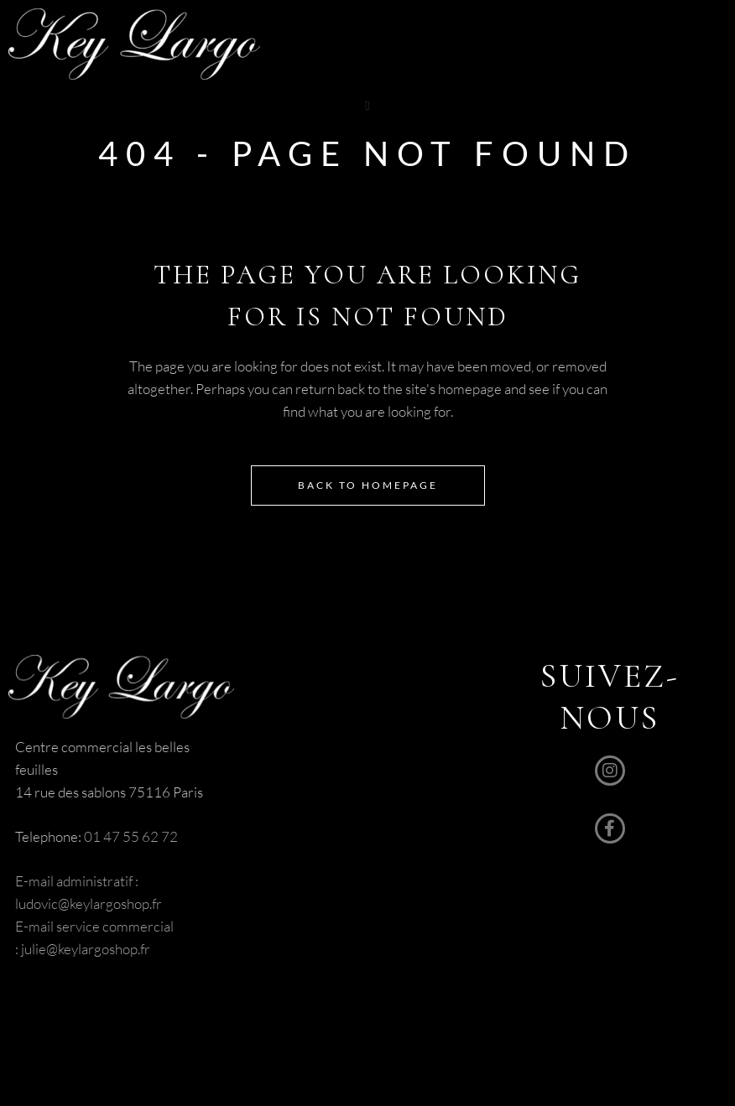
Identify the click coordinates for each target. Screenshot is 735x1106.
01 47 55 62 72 (131, 836)
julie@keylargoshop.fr (84, 949)
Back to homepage (368, 485)
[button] (367, 106)
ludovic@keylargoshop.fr (88, 903)
